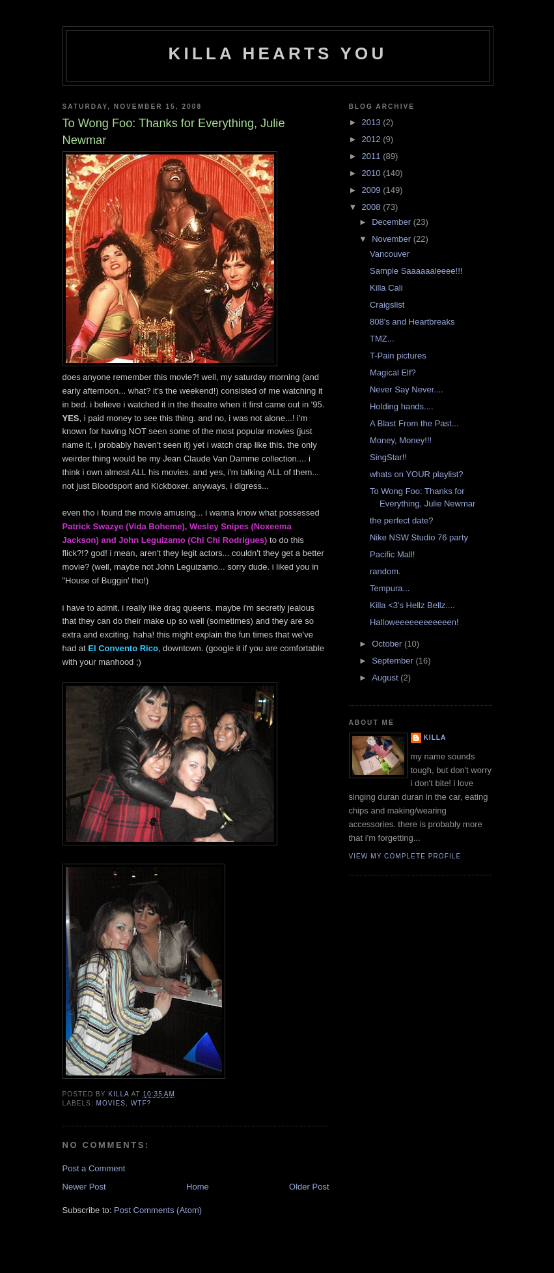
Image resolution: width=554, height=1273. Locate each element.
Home (197, 1187)
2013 (372, 122)
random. (385, 571)
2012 (372, 139)
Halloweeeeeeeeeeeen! (414, 622)
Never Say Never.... (406, 389)
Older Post (309, 1187)
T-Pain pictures (398, 355)
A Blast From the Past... (414, 423)
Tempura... (389, 588)
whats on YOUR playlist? (417, 474)
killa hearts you (278, 53)
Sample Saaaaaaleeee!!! (416, 271)
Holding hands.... (402, 406)
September (393, 661)
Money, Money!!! (401, 440)
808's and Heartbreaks (412, 322)
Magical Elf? (393, 372)
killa (435, 737)
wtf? (141, 1103)
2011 (372, 156)
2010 (372, 173)
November (392, 239)
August (386, 677)
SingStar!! (388, 457)
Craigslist (387, 305)
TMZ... (382, 339)
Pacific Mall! (392, 554)
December (392, 222)
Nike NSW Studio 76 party (419, 537)
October (388, 644)
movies (111, 1103)
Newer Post (84, 1187)
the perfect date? (402, 520)
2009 (372, 190)
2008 (372, 207)
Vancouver (389, 254)
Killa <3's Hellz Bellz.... (412, 605)
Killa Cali (386, 288)
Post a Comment (94, 1168)
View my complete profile (405, 856)
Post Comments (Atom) (158, 1210)
